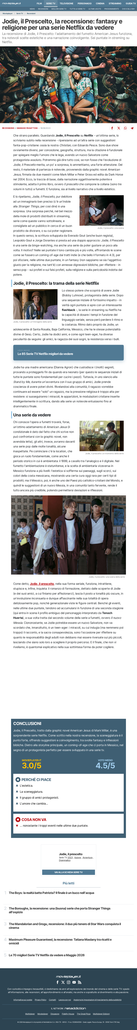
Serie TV (50, 3)
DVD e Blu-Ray (128, 9)
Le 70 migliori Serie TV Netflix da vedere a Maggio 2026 (47, 955)
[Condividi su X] (119, 128)
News (32, 9)
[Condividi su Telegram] (132, 128)
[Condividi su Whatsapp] (125, 128)
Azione (77, 857)
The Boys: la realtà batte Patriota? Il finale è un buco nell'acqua (51, 893)
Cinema (100, 3)
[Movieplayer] (68, 976)
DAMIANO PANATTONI (27, 128)
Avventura (87, 857)
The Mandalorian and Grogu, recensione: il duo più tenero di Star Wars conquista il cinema (65, 925)
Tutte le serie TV (77, 9)
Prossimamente (111, 9)
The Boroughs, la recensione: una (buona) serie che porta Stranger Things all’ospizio (59, 910)
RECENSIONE (8, 128)
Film (39, 3)
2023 (70, 857)
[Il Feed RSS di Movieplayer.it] (79, 982)
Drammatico (65, 860)
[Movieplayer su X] (63, 982)
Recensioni (43, 9)
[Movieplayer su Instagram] (68, 982)
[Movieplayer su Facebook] (57, 982)
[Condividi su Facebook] (112, 128)
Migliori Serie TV (58, 9)
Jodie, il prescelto (42, 583)
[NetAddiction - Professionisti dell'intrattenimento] (75, 1008)
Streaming (115, 3)
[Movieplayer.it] (11, 3)
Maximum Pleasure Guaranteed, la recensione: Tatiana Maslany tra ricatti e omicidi (60, 941)
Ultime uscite (94, 9)
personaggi (85, 3)
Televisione (66, 3)
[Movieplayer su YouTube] (74, 982)
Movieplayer (8, 13)
